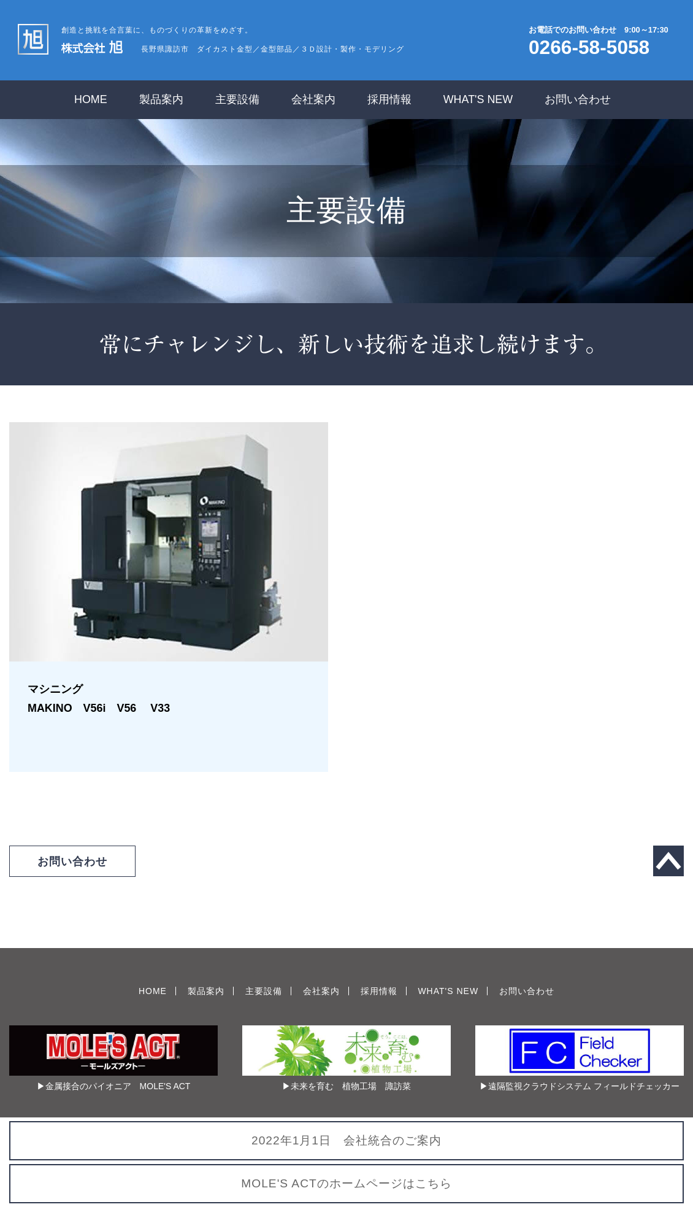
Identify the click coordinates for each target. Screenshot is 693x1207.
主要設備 (237, 99)
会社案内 (313, 99)
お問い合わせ (578, 99)
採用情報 (389, 99)
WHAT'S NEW (478, 99)
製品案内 (161, 99)
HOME (90, 99)
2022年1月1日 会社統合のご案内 (346, 1140)
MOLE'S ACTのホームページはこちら (346, 1183)
